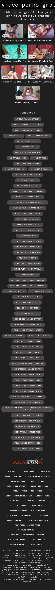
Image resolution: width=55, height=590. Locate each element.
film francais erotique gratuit (27, 437)
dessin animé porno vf (27, 180)
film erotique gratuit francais (27, 402)
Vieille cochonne (19, 505)
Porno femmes (30, 471)
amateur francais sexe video (27, 130)
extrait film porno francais (27, 214)
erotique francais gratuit (27, 186)
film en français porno (39, 336)
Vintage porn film (27, 530)
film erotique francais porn (27, 380)
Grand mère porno (39, 486)
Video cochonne (18, 481)
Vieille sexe (42, 496)
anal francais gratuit (27, 147)
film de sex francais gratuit (27, 319)
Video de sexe (38, 510)
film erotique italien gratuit (27, 415)
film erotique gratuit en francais (27, 397)
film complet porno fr (27, 275)
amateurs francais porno (38, 136)
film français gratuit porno (27, 449)
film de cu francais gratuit (27, 297)
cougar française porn (14, 169)
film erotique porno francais (27, 421)
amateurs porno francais (27, 141)
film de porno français (27, 308)
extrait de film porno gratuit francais (27, 202)
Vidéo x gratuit (13, 476)
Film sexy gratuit (36, 501)
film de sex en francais (27, 313)
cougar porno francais (40, 169)
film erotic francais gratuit (27, 352)
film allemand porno (27, 236)
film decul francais (14, 336)
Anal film (45, 471)
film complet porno (27, 258)
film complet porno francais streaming (27, 286)
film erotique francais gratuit (27, 375)
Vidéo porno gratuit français (21, 579)
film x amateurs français (19, 515)
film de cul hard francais (27, 302)
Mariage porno (20, 491)
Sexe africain (37, 481)
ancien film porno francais (27, 152)
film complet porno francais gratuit (27, 280)
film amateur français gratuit (27, 241)
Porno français (14, 520)
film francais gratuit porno (27, 443)
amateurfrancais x (13, 136)
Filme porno (42, 515)
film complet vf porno (40, 291)
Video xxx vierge (16, 540)
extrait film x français (27, 219)
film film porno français (27, 426)
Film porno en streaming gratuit (27, 535)
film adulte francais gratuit (27, 230)
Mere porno (36, 491)
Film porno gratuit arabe (27, 525)
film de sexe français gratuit (27, 330)
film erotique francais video (27, 391)
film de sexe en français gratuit (27, 325)
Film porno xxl (12, 471)
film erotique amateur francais (27, 358)
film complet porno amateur (27, 263)
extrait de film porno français (27, 197)
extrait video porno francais (27, 225)
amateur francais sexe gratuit (27, 125)
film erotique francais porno (27, 386)
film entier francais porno (27, 341)
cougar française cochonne (27, 164)
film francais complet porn (27, 432)
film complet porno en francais (27, 269)
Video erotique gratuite (37, 476)
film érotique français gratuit (27, 369)
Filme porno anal (38, 540)
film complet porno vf (14, 291)
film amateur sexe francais (27, 252)
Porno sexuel (38, 505)
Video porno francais (37, 520)
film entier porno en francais (27, 347)
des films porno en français (27, 175)
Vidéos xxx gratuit (17, 486)
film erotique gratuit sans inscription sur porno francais (27, 409)
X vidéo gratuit (36, 545)
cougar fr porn (39, 158)
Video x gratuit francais (19, 496)
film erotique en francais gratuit (27, 364)
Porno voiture (17, 545)
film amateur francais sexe (27, 247)
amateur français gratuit (27, 119)
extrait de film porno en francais (27, 191)
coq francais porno (17, 158)
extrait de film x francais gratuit (27, 208)
